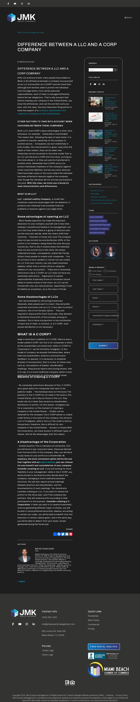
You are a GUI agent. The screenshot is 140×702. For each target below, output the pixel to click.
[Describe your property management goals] (103, 330)
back (21, 581)
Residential (93, 616)
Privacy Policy (122, 695)
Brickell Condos (97, 190)
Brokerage (95, 194)
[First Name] (103, 280)
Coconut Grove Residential (101, 203)
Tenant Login (48, 650)
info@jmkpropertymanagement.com (58, 624)
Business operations (99, 197)
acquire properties (96, 217)
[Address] (103, 315)
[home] (22, 17)
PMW (101, 695)
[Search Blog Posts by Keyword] (101, 69)
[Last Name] (103, 289)
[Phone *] (103, 307)
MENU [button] (128, 18)
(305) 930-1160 (49, 617)
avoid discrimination (97, 233)
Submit (103, 346)
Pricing (91, 629)
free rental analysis (103, 647)
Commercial (93, 624)
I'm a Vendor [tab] (97, 274)
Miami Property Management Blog (31, 32)
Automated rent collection (99, 229)
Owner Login (47, 655)
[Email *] (103, 298)
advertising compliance (98, 221)
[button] (8, 3)
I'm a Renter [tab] (111, 271)
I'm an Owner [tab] (97, 271)
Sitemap (109, 695)
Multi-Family (93, 620)
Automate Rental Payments (100, 225)
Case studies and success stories (104, 200)
